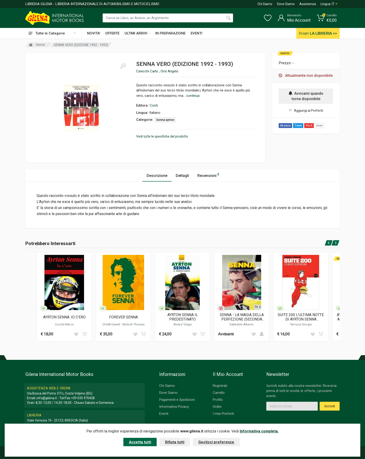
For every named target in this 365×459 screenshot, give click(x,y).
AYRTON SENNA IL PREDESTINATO (182, 317)
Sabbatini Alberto (242, 324)
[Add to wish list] (76, 334)
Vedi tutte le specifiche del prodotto (162, 136)
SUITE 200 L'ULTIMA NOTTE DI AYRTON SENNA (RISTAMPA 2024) (301, 317)
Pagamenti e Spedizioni (177, 400)
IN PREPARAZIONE (170, 33)
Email (319, 125)
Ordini (217, 407)
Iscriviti (329, 406)
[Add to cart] (84, 334)
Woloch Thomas (133, 324)
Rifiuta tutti (174, 442)
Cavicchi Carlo (147, 71)
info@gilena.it (47, 398)
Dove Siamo (286, 4)
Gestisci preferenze (216, 442)
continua (192, 96)
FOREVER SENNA (123, 317)
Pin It (309, 125)
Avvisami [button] (225, 333)
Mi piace (285, 125)
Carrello (219, 393)
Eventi (163, 414)
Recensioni (208, 175)
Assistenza (307, 4)
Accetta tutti (140, 442)
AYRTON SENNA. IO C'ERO (64, 317)
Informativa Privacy (174, 407)
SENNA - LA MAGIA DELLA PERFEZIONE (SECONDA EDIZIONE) (242, 317)
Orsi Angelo (169, 71)
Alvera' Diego (182, 324)
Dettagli (182, 175)
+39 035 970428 (83, 398)
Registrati (220, 386)
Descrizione (157, 175)
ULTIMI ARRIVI (137, 33)
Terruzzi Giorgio (301, 324)
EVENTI (196, 33)
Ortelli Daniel (111, 324)
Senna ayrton (165, 120)
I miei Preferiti (223, 414)
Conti (154, 105)
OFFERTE (112, 33)
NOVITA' (93, 33)
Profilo (218, 400)
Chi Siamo (264, 4)
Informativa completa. (259, 431)
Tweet (298, 125)
